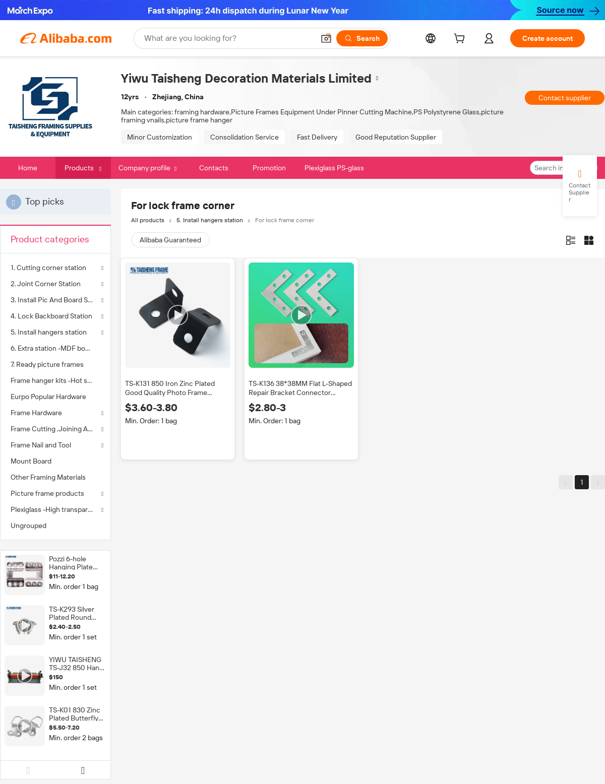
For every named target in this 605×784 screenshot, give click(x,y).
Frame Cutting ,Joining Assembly (55, 429)
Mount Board (31, 461)
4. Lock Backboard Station (51, 316)
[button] (326, 38)
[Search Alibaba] (228, 38)
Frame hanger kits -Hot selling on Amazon (55, 380)
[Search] (362, 38)
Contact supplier (564, 98)
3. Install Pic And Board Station (55, 300)
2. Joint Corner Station (46, 284)
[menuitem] (55, 348)
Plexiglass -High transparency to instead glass (55, 509)
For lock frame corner (284, 220)
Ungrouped (28, 525)
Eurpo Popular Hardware (48, 397)
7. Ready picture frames (47, 364)
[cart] (461, 40)
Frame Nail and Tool (41, 445)
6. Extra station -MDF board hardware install (55, 348)
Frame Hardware (36, 413)
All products (147, 220)
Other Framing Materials (48, 477)
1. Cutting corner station (48, 268)
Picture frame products (47, 493)
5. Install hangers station (49, 332)
